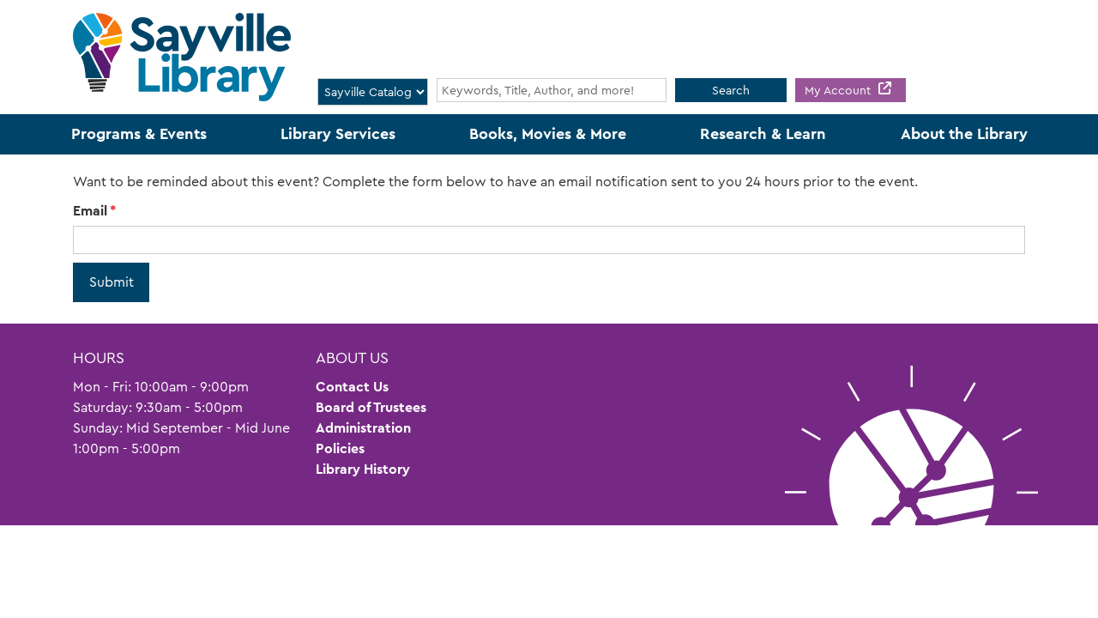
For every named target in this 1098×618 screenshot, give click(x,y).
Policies (340, 448)
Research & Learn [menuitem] (763, 134)
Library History (363, 469)
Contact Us (352, 387)
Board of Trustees (371, 407)
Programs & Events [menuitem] (139, 134)
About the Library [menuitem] (964, 134)
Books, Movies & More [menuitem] (547, 134)
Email (90, 211)
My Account (839, 90)
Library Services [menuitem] (338, 134)
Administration (363, 428)
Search (731, 90)
